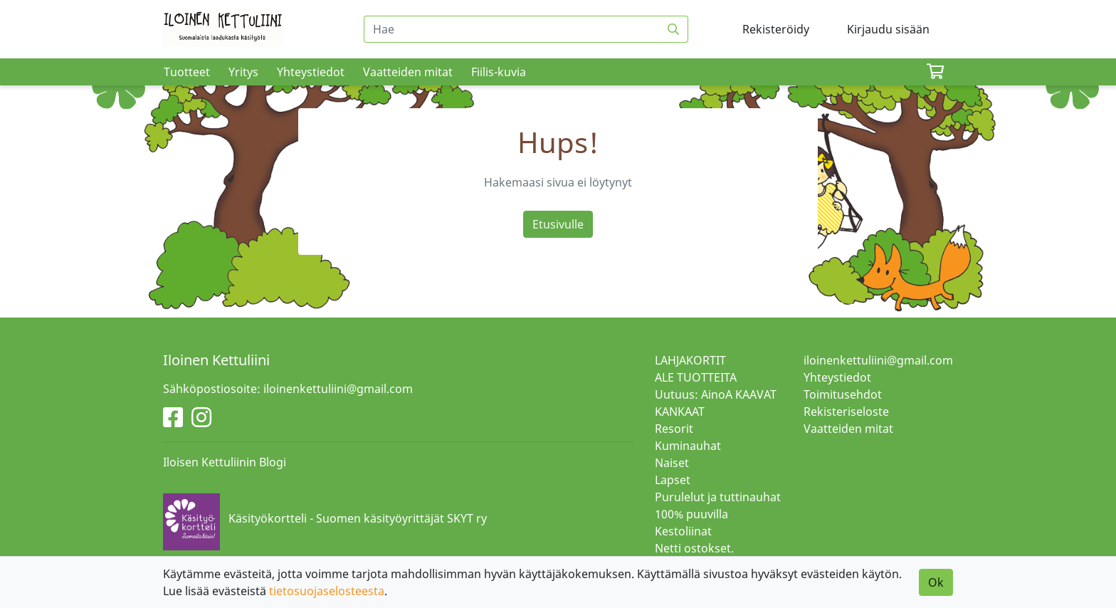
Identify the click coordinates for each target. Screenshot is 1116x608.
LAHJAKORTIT (690, 360)
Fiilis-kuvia (498, 72)
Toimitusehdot (843, 394)
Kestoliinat (683, 531)
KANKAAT (680, 411)
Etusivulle (558, 224)
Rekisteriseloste (846, 411)
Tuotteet (187, 72)
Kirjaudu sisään (888, 29)
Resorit (674, 428)
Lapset (672, 480)
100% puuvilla (691, 514)
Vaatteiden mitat (408, 72)
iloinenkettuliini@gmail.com (878, 360)
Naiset (672, 463)
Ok (936, 582)
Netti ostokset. (694, 548)
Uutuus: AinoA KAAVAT (716, 394)
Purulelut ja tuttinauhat (718, 497)
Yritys (243, 72)
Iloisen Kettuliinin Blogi (224, 462)
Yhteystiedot (310, 72)
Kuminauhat (688, 446)
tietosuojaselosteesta (326, 591)
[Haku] (673, 29)
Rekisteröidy (775, 29)
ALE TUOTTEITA (696, 377)
